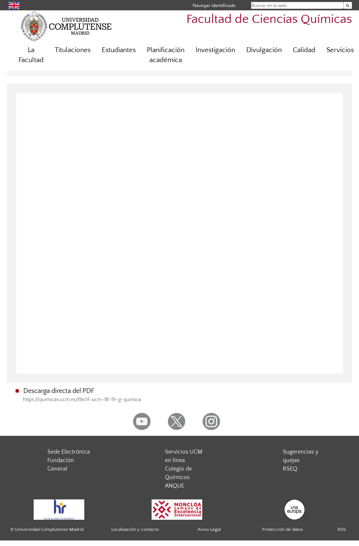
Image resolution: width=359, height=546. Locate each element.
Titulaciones (73, 50)
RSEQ (290, 468)
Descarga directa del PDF (58, 391)
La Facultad (31, 55)
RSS (342, 529)
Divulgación (264, 50)
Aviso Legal (209, 529)
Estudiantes (119, 50)
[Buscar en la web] (347, 5)
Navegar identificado (214, 5)
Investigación (215, 50)
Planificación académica (165, 55)
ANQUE (174, 485)
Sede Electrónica (68, 451)
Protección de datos (282, 529)
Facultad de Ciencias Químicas (269, 19)
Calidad (304, 50)
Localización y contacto (135, 529)
